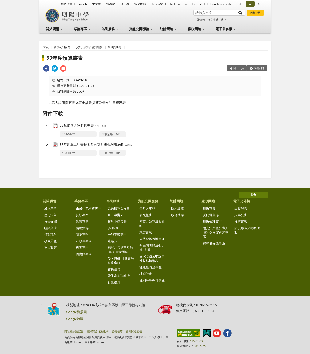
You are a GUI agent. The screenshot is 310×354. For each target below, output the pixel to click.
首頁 (46, 47)
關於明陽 (52, 29)
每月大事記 (147, 208)
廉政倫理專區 (212, 221)
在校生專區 (84, 241)
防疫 (223, 19)
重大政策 (50, 247)
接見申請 (213, 19)
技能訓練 (199, 19)
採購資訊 (240, 221)
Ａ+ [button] (259, 4)
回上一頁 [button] (238, 68)
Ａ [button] (250, 4)
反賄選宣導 (211, 215)
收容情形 (177, 215)
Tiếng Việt (198, 4)
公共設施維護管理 (152, 239)
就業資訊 (145, 232)
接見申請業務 (117, 221)
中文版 (96, 4)
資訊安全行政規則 (98, 331)
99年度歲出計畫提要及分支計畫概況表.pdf (96, 144)
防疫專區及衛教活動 (247, 230)
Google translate (221, 4)
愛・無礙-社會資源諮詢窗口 (121, 260)
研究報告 (145, 215)
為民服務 (108, 29)
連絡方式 (114, 241)
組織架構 (50, 228)
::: (43, 3)
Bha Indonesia (177, 4)
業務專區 (80, 29)
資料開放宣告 (134, 331)
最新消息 (240, 208)
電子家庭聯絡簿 (119, 276)
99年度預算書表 (64, 58)
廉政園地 (194, 29)
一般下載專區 (117, 234)
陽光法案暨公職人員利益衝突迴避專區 (215, 232)
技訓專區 (82, 215)
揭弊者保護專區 (214, 243)
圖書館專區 (84, 254)
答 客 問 (113, 228)
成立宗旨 (50, 208)
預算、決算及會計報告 (89, 47)
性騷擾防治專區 (150, 267)
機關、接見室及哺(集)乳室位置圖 (120, 250)
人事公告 (240, 215)
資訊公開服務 (139, 29)
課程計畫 (145, 274)
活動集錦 (82, 228)
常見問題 (140, 4)
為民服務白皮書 (119, 208)
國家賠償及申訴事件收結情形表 (152, 258)
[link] (46, 69)
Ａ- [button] (241, 4)
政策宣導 (82, 221)
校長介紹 (50, 221)
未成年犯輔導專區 (88, 208)
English (82, 4)
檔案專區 (82, 247)
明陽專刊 (82, 234)
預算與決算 (114, 47)
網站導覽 (66, 4)
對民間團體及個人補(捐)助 (152, 247)
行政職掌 (50, 234)
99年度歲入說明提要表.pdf (84, 126)
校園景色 (50, 241)
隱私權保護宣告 (73, 331)
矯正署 (124, 4)
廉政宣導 (209, 208)
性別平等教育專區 (152, 280)
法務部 (110, 4)
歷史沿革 (50, 215)
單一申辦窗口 (117, 215)
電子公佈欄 (224, 29)
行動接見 (114, 282)
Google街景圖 (76, 312)
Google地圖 (74, 319)
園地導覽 (177, 208)
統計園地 (166, 29)
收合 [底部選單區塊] (253, 194)
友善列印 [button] (259, 68)
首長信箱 (157, 4)
